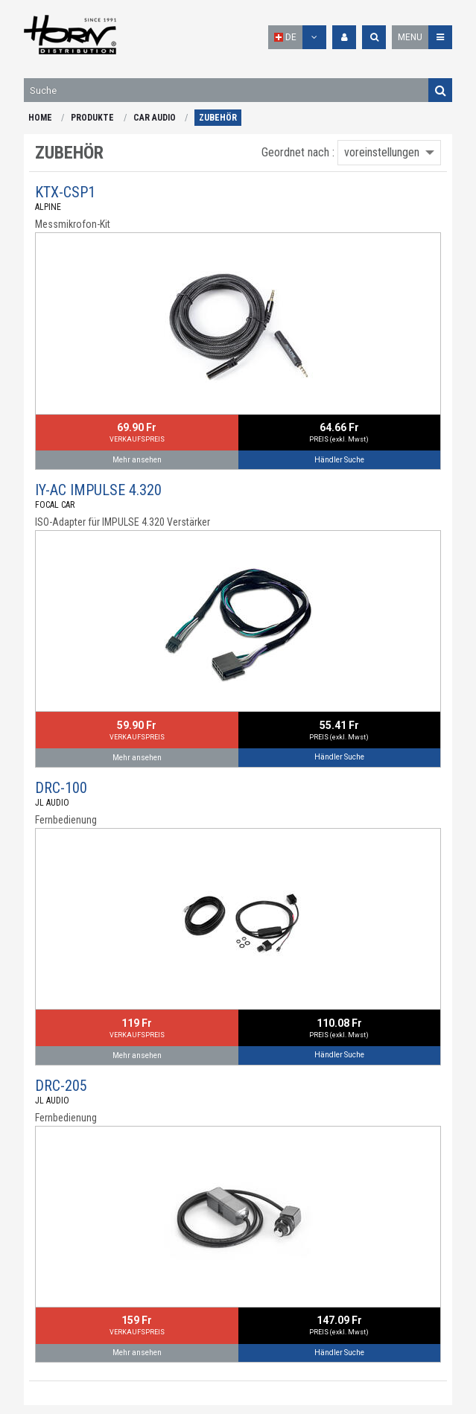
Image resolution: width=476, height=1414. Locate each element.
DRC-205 (61, 1086)
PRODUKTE (92, 117)
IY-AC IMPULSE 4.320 (98, 490)
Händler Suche (339, 460)
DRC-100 (61, 788)
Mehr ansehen (137, 460)
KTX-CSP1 (65, 192)
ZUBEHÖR (218, 117)
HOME (40, 117)
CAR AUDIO (154, 117)
